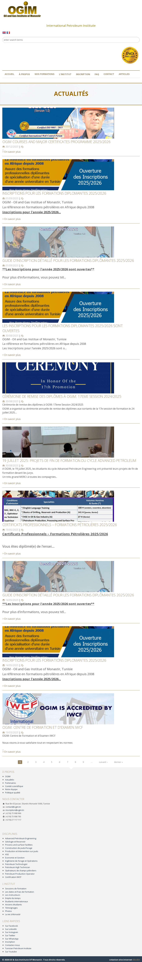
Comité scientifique (14, 786)
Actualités (9, 779)
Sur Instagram (11, 932)
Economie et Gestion (15, 857)
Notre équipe (11, 789)
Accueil (9, 74)
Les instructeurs (12, 895)
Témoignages (11, 907)
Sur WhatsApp (11, 938)
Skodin (136, 959)
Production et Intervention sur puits (21, 851)
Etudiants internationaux (16, 901)
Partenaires (10, 783)
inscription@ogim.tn (15, 810)
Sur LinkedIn (11, 929)
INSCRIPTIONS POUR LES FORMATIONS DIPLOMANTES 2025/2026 (54, 193)
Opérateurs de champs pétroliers (20, 870)
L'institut (65, 74)
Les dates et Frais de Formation (19, 891)
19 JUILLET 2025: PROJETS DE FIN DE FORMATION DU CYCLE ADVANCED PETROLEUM (69, 460)
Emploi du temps (13, 898)
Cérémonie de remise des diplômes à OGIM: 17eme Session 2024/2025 (61, 396)
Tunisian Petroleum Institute (18, 948)
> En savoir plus (11, 151)
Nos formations (44, 74)
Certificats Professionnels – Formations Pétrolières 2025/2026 (59, 524)
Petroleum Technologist (16, 864)
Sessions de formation (15, 888)
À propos (24, 74)
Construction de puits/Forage (18, 848)
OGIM (7, 776)
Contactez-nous (12, 945)
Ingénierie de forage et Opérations (21, 860)
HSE (7, 854)
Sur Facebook (11, 925)
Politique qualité (12, 792)
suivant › (103, 762)
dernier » (118, 762)
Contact (109, 74)
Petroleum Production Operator (20, 873)
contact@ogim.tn (13, 806)
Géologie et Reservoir (15, 841)
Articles (124, 74)
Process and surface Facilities (19, 844)
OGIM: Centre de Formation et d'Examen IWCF (42, 727)
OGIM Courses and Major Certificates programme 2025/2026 (56, 141)
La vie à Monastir (12, 914)
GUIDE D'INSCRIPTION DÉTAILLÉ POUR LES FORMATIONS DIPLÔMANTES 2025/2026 (68, 260)
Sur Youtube (11, 951)
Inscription (83, 74)
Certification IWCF (13, 877)
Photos (8, 911)
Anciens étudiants (13, 904)
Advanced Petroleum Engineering (20, 838)
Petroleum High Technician (17, 867)
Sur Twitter (10, 935)
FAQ (97, 74)
